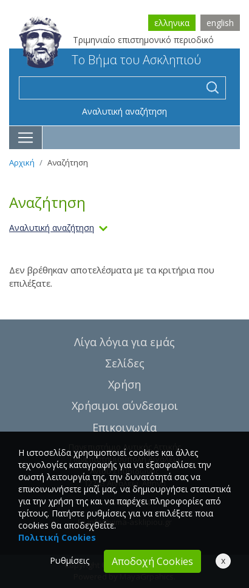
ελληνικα (171, 22)
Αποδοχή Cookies (152, 561)
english (220, 22)
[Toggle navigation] (26, 137)
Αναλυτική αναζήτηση (124, 111)
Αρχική (22, 162)
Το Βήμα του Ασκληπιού (110, 60)
